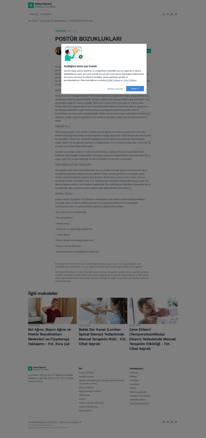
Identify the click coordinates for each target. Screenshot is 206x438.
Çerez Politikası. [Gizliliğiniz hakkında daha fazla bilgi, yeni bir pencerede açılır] (130, 80)
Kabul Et (135, 88)
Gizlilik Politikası (113, 80)
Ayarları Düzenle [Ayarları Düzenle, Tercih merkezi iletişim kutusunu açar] (115, 89)
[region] (104, 69)
